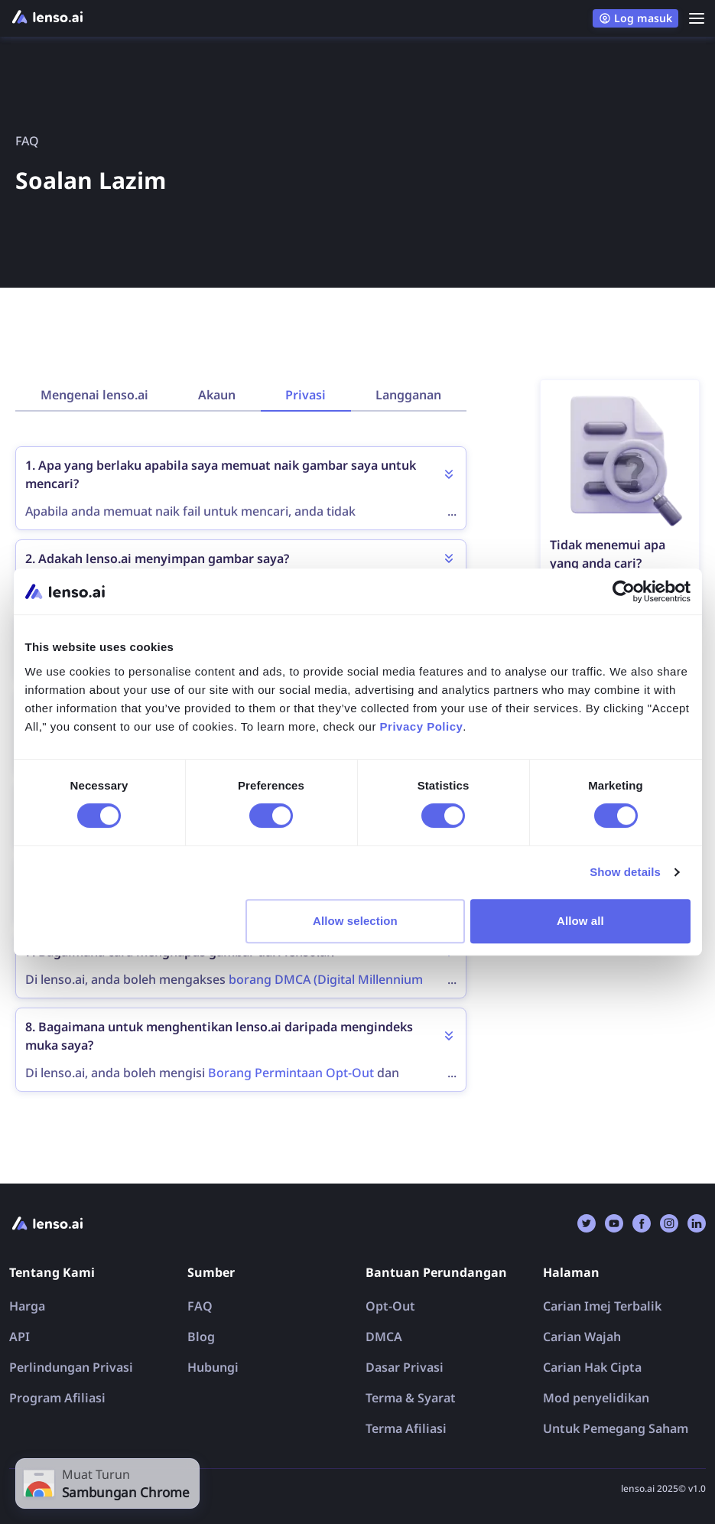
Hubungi (213, 1367)
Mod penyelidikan (596, 1397)
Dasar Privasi (405, 1367)
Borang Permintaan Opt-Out (291, 1072)
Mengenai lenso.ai (94, 394)
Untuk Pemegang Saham (615, 1428)
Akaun (217, 394)
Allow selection (355, 920)
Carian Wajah (582, 1336)
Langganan (408, 394)
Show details (625, 871)
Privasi (305, 394)
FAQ (200, 1306)
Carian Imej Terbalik (602, 1306)
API (19, 1336)
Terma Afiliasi (406, 1428)
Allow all (580, 920)
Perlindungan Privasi (71, 1367)
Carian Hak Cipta (592, 1367)
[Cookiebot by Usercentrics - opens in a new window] (624, 591)
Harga (27, 1306)
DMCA (384, 1336)
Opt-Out (390, 1306)
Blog (201, 1336)
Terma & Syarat (411, 1397)
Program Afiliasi (57, 1397)
